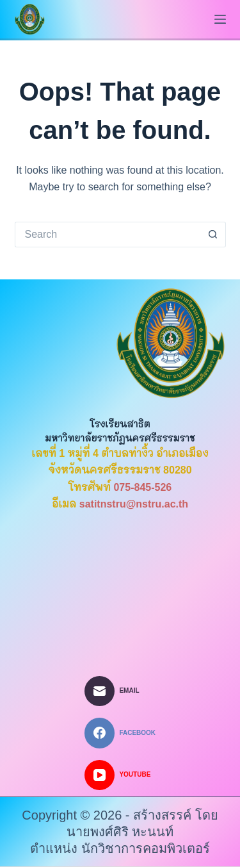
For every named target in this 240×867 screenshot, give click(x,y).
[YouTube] (120, 775)
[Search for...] (107, 234)
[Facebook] (120, 733)
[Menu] (220, 19)
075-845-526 (142, 487)
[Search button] (213, 234)
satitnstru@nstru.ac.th (133, 504)
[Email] (120, 691)
